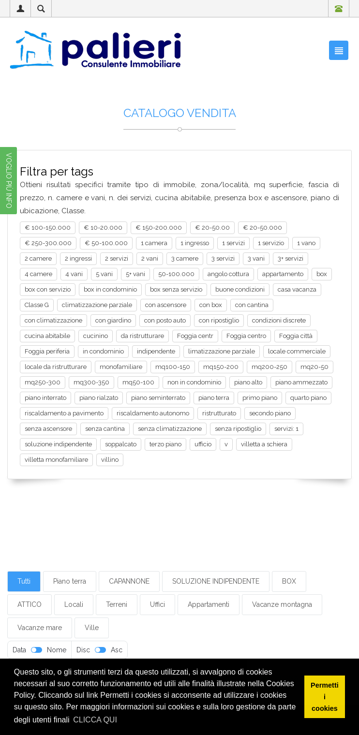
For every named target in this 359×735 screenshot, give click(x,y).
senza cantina (105, 428)
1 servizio (271, 243)
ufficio (202, 444)
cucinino (95, 335)
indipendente (156, 351)
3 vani (256, 258)
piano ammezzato (301, 382)
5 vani (104, 274)
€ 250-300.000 (48, 243)
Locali (73, 604)
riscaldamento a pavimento (64, 413)
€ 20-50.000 (262, 227)
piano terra (213, 397)
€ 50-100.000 (106, 243)
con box (210, 305)
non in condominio (194, 382)
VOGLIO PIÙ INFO (9, 180)
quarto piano (308, 397)
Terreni (116, 604)
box (321, 274)
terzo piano (165, 444)
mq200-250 (269, 366)
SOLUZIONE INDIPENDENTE (215, 581)
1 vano (306, 243)
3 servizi (223, 258)
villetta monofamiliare (56, 459)
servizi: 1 (286, 428)
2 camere (38, 258)
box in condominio (110, 289)
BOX (289, 581)
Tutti (23, 581)
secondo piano (270, 413)
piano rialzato (98, 397)
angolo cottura (228, 274)
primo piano (259, 397)
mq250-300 (42, 382)
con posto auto (165, 320)
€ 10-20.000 (103, 227)
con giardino (113, 320)
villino (110, 459)
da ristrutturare (142, 335)
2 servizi (116, 258)
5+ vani (135, 274)
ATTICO (29, 604)
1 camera (154, 243)
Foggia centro (246, 335)
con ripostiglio (219, 320)
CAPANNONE (129, 581)
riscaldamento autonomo (153, 413)
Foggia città (296, 335)
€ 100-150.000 (48, 227)
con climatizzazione (53, 320)
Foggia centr (195, 335)
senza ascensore (48, 428)
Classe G (37, 305)
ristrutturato (219, 413)
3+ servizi (290, 258)
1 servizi (233, 243)
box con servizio (48, 289)
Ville (92, 628)
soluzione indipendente (58, 444)
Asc (116, 650)
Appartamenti (208, 604)
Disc (83, 650)
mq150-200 (221, 366)
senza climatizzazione (170, 428)
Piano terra (69, 581)
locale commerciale (297, 351)
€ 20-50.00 (212, 227)
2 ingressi (78, 258)
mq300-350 (91, 382)
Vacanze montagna (282, 604)
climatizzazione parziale (97, 305)
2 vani (149, 258)
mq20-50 (314, 366)
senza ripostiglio (238, 428)
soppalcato (120, 444)
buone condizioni (240, 289)
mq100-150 (172, 366)
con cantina (252, 305)
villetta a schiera (264, 444)
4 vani (74, 274)
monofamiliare (121, 366)
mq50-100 (138, 382)
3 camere (184, 258)
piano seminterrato (158, 397)
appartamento (282, 274)
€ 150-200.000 (158, 227)
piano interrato (45, 397)
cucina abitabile (47, 335)
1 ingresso (194, 243)
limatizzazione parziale (221, 351)
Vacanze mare (39, 628)
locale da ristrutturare (56, 366)
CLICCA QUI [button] (95, 720)
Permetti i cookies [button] (325, 696)
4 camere (38, 274)
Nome (56, 650)
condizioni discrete (279, 320)
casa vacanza (297, 289)
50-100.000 (176, 274)
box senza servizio (176, 289)
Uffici (157, 604)
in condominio (103, 351)
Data (19, 650)
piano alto (248, 382)
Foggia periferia (47, 351)
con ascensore (165, 305)
